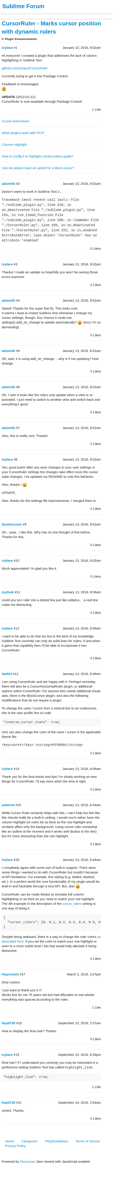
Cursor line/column (15, 121)
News (46, 14)
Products (13, 14)
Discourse (27, 1161)
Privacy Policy (15, 1146)
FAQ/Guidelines (56, 1141)
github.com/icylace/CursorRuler (25, 68)
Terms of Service (88, 1141)
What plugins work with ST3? (23, 133)
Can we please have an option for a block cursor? (38, 168)
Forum (60, 14)
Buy (28, 14)
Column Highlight (14, 144)
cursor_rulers (72, 903)
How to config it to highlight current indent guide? (37, 156)
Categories (29, 1141)
